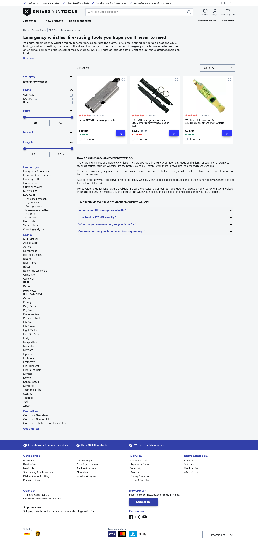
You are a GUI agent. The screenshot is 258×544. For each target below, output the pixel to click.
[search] (136, 12)
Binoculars (82, 472)
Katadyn (28, 302)
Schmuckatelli (31, 381)
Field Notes (29, 290)
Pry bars (30, 213)
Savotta (27, 373)
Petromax (29, 362)
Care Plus (29, 278)
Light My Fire (30, 330)
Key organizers (33, 206)
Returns (134, 472)
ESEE (26, 282)
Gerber (27, 298)
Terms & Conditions (140, 480)
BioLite (27, 258)
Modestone (29, 346)
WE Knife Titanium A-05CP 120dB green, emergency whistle (204, 122)
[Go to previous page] (149, 149)
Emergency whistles (35, 81)
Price (26, 110)
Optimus (28, 354)
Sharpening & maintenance (38, 472)
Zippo (26, 405)
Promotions (30, 411)
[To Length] (61, 154)
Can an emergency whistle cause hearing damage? (111, 231)
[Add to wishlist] (123, 80)
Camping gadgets (33, 229)
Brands (28, 235)
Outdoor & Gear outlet (36, 419)
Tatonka (28, 397)
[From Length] (35, 154)
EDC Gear (53, 30)
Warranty (135, 468)
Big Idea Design (32, 254)
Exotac (27, 286)
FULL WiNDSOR (33, 294)
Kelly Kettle (29, 306)
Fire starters (30, 221)
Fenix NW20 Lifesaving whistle (97, 120)
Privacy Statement (140, 476)
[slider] (24, 117)
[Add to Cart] (120, 133)
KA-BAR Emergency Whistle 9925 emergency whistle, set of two (150, 123)
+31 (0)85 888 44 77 (36, 495)
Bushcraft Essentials (35, 270)
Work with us (191, 472)
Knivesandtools (32, 318)
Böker (26, 266)
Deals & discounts (81, 20)
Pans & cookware (32, 480)
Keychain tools (33, 202)
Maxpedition (30, 342)
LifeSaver (28, 322)
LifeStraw (29, 326)
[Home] (50, 11)
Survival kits (30, 191)
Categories (31, 20)
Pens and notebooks (36, 198)
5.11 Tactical (30, 239)
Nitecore (28, 350)
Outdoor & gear (39, 30)
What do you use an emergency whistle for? (107, 224)
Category (29, 76)
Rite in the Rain (32, 369)
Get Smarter (31, 428)
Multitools (28, 468)
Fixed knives (30, 464)
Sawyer (27, 378)
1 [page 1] (156, 149)
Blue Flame (29, 262)
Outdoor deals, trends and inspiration (44, 423)
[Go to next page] (163, 149)
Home (26, 30)
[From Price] (35, 123)
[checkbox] (71, 95)
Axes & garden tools (88, 464)
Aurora (27, 246)
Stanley (27, 393)
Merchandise (191, 468)
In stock (28, 132)
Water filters (30, 225)
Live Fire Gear (31, 334)
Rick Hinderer (31, 366)
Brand (27, 90)
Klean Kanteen (31, 314)
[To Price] (61, 123)
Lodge (27, 338)
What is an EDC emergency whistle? (102, 210)
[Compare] (102, 139)
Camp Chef (30, 274)
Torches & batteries (87, 468)
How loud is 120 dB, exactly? (97, 217)
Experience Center (140, 464)
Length (28, 142)
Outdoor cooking (33, 187)
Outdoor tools (31, 183)
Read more (29, 58)
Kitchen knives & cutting (36, 476)
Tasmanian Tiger (32, 389)
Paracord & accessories (37, 175)
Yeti (25, 401)
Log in (215, 14)
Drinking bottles (32, 179)
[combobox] (217, 68)
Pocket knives (30, 460)
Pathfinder (29, 358)
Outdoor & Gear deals (36, 415)
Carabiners (31, 217)
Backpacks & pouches (36, 171)
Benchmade (30, 250)
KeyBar (27, 310)
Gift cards (189, 464)
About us (189, 460)
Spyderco (28, 385)
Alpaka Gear (30, 242)
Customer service (139, 460)
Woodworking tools (87, 476)
